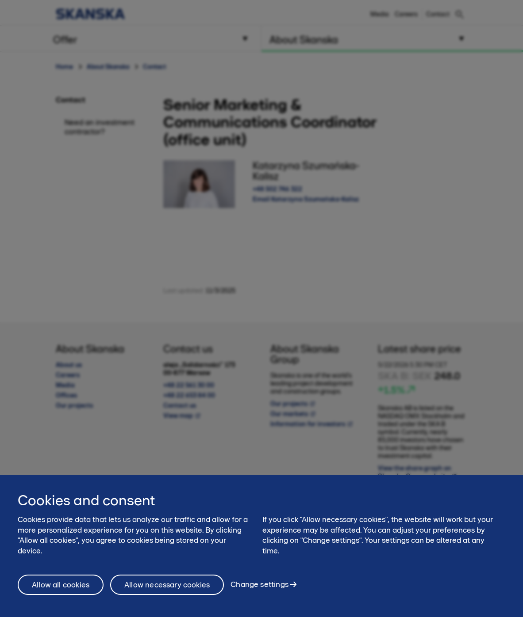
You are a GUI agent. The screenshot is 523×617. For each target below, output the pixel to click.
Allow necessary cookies (167, 590)
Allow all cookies (60, 590)
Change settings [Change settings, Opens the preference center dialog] (259, 590)
